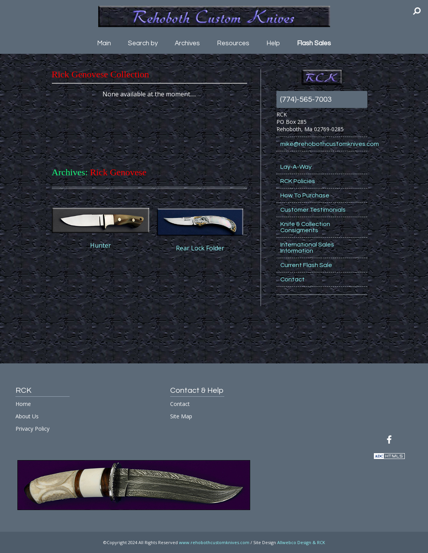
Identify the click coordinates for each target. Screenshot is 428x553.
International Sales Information (307, 247)
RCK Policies (297, 181)
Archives (187, 43)
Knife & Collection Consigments (305, 227)
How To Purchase (304, 195)
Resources (233, 43)
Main (104, 43)
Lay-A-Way (296, 167)
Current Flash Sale (306, 265)
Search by (143, 43)
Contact (292, 279)
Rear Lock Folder (200, 248)
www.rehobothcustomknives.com (214, 542)
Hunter (100, 245)
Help (273, 43)
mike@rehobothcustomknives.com (323, 144)
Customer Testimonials (313, 210)
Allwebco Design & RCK (301, 542)
